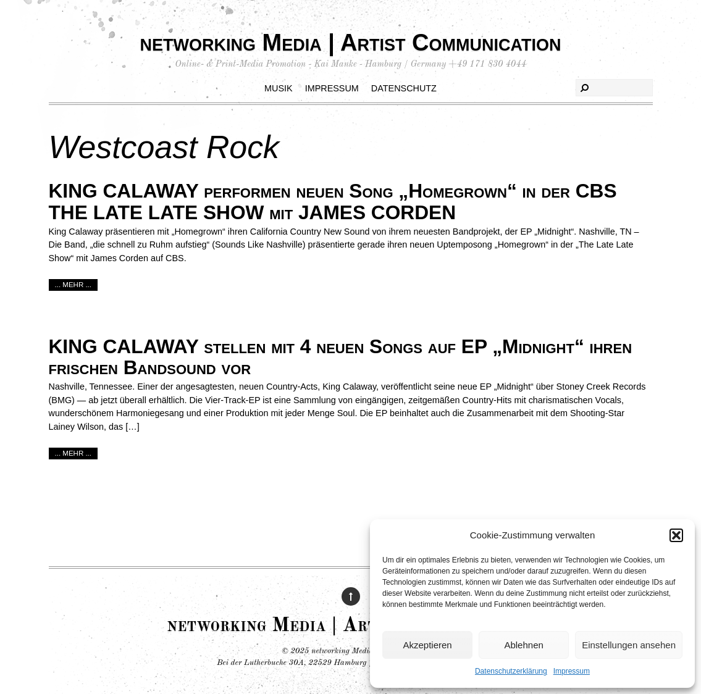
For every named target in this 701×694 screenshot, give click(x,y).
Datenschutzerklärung (511, 671)
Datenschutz (404, 88)
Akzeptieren (427, 645)
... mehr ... (73, 284)
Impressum (571, 671)
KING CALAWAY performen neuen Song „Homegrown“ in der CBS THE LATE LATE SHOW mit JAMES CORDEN (333, 202)
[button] (676, 535)
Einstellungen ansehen (629, 645)
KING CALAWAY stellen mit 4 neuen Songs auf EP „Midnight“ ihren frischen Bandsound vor (340, 357)
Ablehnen (523, 645)
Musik (278, 88)
